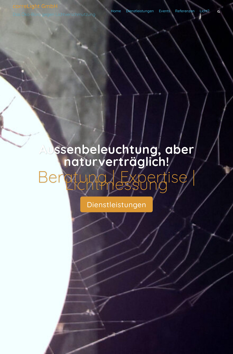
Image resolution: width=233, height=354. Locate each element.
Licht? (204, 11)
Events (164, 11)
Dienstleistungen (140, 11)
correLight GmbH (35, 6)
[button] (218, 11)
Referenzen (185, 11)
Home (116, 11)
